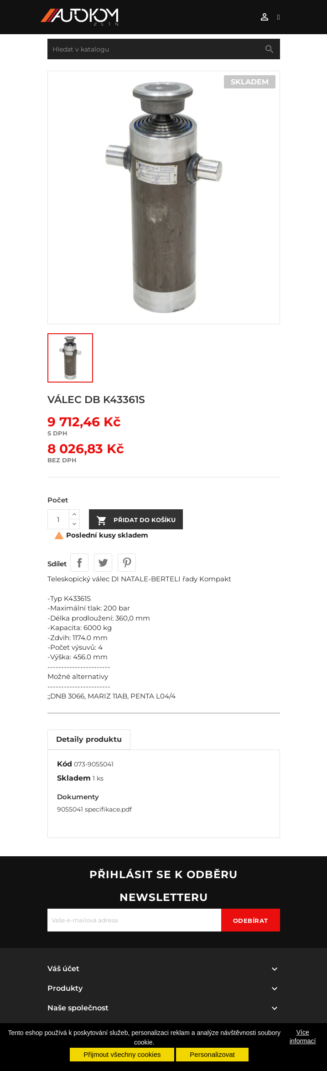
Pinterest (127, 563)
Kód (64, 764)
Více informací (303, 1036)
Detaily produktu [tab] (89, 739)
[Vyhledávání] (163, 49)
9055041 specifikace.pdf (94, 809)
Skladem (74, 778)
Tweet (103, 563)
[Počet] (58, 519)
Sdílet (79, 563)
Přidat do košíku (136, 520)
